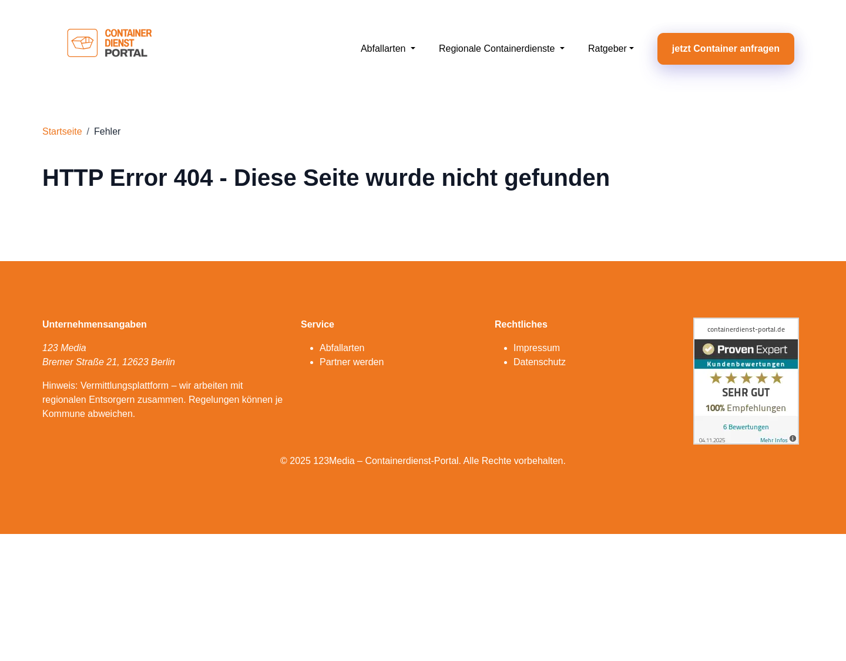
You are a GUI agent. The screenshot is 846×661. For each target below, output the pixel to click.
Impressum (536, 348)
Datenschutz (539, 362)
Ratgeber (607, 49)
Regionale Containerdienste (498, 49)
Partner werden (352, 362)
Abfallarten (384, 49)
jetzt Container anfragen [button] (726, 49)
